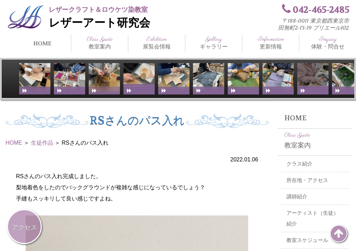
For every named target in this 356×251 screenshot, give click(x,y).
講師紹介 (296, 196)
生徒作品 (42, 143)
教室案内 (100, 43)
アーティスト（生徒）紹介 (312, 218)
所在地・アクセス (307, 180)
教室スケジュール (307, 240)
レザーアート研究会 (99, 23)
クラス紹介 (299, 163)
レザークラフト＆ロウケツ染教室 (98, 9)
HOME (42, 43)
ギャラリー (214, 43)
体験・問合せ (328, 43)
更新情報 (271, 43)
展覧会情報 (157, 43)
